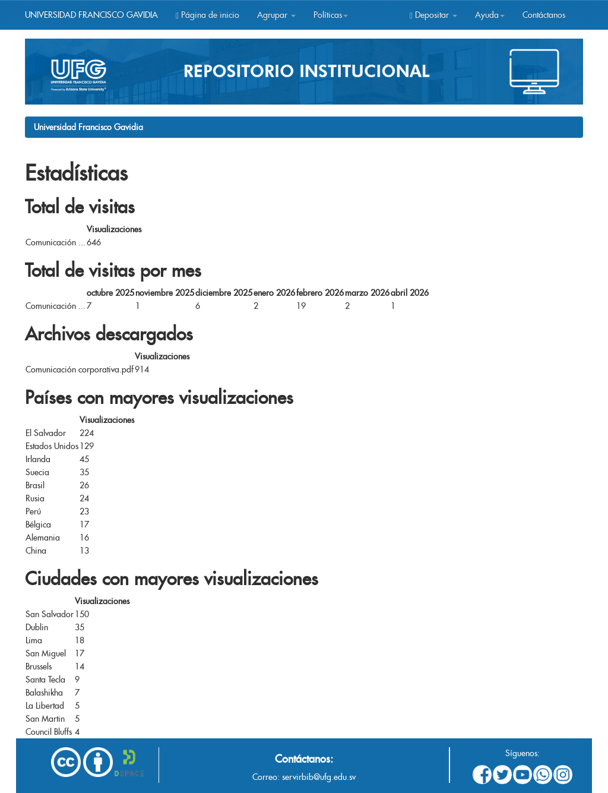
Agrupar (276, 15)
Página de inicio (207, 15)
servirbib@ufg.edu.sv (319, 777)
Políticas (331, 15)
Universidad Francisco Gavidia (88, 127)
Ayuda (490, 15)
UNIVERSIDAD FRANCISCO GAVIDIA (91, 15)
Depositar (433, 15)
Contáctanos (543, 15)
